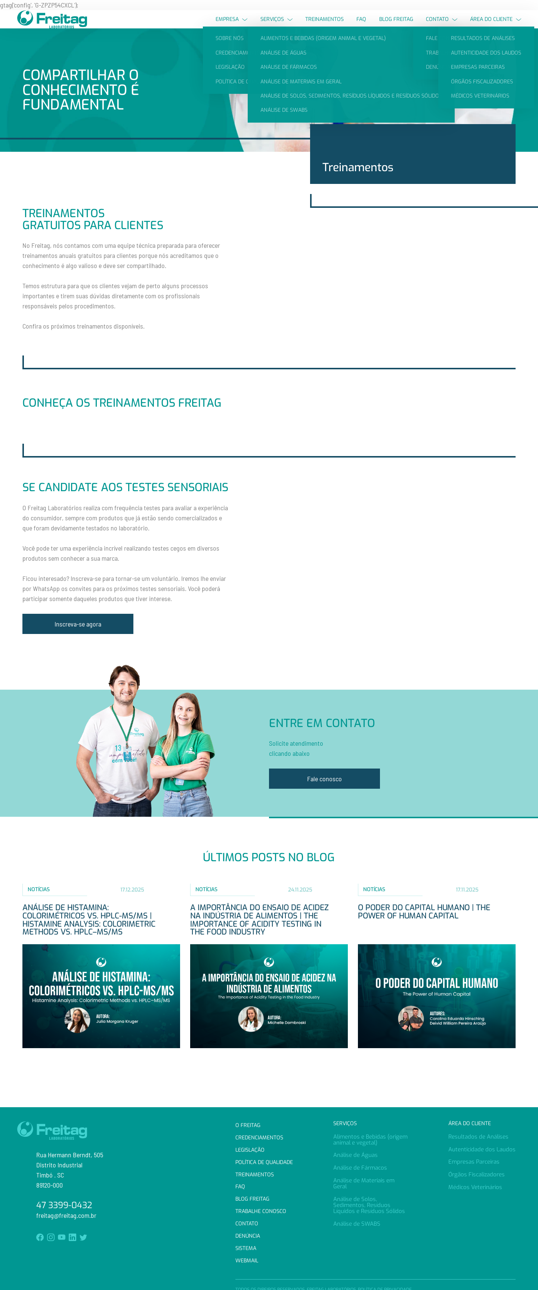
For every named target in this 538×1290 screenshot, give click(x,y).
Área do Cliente (495, 26)
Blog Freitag (396, 26)
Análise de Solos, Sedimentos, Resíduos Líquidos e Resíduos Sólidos (369, 1205)
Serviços (276, 26)
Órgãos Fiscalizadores (476, 1174)
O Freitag (247, 1125)
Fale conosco (324, 793)
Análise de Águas (355, 1155)
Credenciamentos (259, 1137)
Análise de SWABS (356, 1224)
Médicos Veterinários (475, 1187)
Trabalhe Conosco (260, 1211)
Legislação (250, 1150)
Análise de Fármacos (360, 1168)
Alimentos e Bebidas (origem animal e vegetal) (370, 1139)
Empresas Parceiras (474, 1162)
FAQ (361, 26)
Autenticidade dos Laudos (482, 1149)
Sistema (245, 1248)
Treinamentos (324, 26)
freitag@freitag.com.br (66, 1215)
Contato (441, 26)
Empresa (231, 26)
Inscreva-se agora (78, 638)
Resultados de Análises (478, 1136)
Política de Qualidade (264, 1162)
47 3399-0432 (64, 1205)
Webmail (246, 1260)
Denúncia (247, 1236)
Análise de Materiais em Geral (364, 1183)
